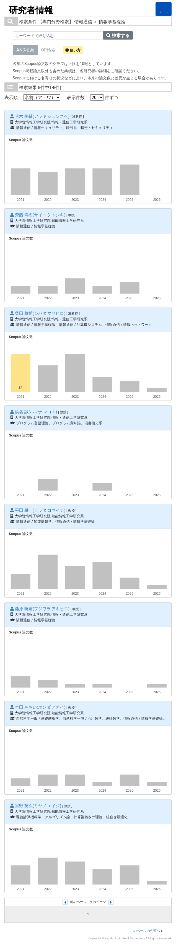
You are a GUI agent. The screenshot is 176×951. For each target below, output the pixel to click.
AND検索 (25, 50)
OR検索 (48, 50)
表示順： (32, 97)
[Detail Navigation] (164, 9)
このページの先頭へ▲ (146, 931)
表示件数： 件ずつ (92, 97)
